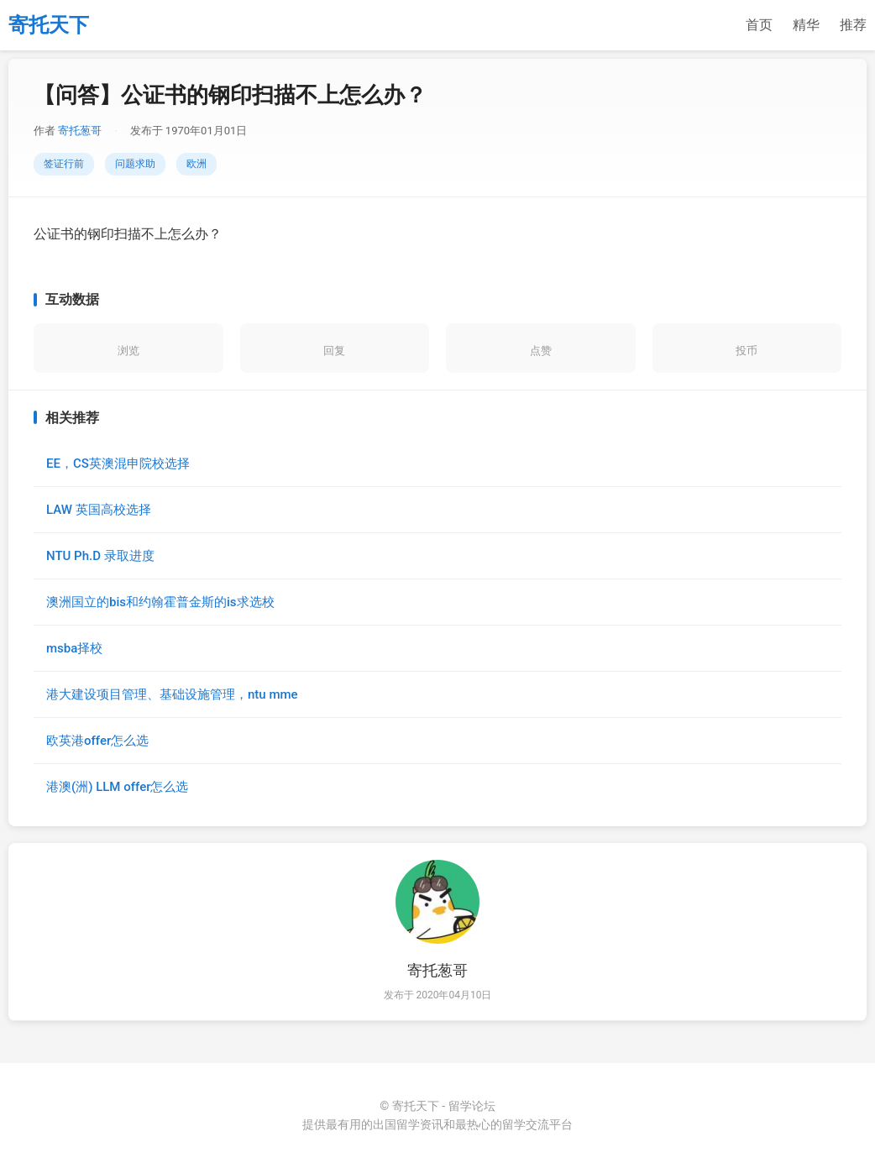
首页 (759, 25)
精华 (806, 25)
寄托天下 (48, 25)
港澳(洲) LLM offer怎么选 (117, 786)
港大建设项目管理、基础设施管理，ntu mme (172, 694)
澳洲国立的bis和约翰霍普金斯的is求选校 (160, 602)
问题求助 (135, 164)
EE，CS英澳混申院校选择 (118, 463)
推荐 (853, 25)
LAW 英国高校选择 (98, 509)
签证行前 (64, 164)
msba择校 (74, 648)
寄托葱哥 (80, 130)
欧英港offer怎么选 (97, 740)
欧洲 (196, 164)
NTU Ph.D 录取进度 (100, 555)
